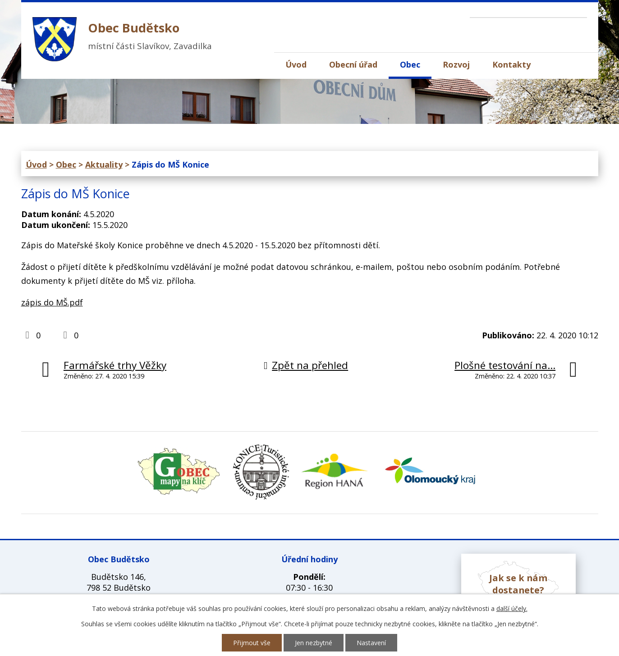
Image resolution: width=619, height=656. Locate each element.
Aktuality (104, 164)
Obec (410, 64)
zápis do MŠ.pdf (52, 302)
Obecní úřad (353, 64)
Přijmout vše (252, 642)
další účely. (511, 608)
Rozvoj (456, 64)
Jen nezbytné (313, 642)
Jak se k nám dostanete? (518, 584)
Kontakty (511, 64)
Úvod (296, 64)
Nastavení (371, 642)
